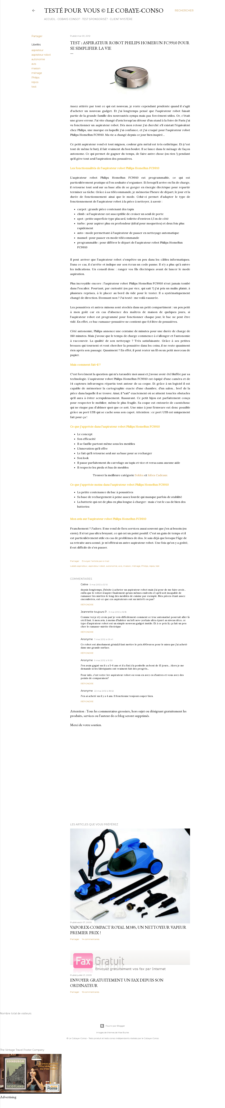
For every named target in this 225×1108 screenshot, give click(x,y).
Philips (35, 77)
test (33, 86)
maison (35, 68)
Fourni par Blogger (112, 1026)
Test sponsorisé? (95, 19)
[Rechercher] (184, 10)
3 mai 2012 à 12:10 (99, 584)
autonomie (38, 59)
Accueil (50, 19)
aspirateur (37, 50)
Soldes (139, 475)
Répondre (87, 604)
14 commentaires (90, 939)
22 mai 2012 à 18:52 (104, 691)
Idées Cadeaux (157, 475)
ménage (36, 73)
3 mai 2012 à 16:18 (118, 612)
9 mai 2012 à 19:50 (103, 660)
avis (33, 63)
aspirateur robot (41, 54)
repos (34, 82)
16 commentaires (90, 992)
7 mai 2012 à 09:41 (103, 639)
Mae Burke (123, 1032)
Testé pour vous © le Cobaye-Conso (103, 10)
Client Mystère (121, 19)
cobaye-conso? (68, 19)
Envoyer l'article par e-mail (95, 561)
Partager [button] (36, 36)
